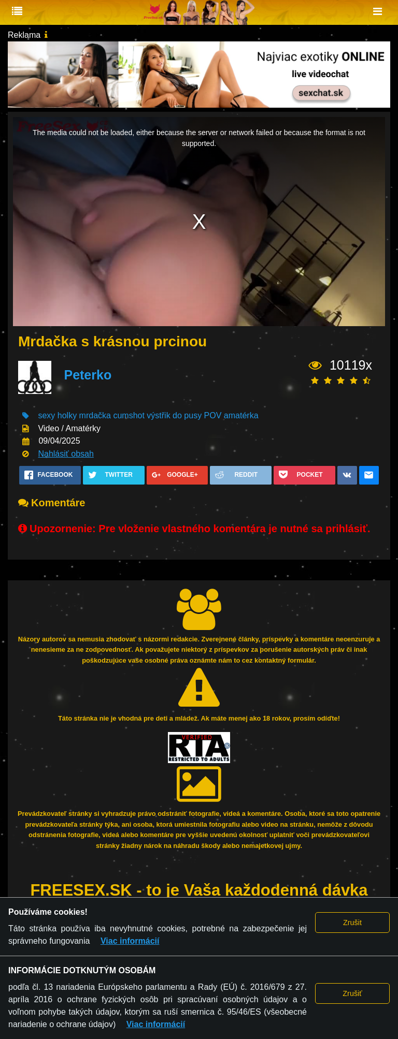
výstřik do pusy (174, 415)
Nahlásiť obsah (65, 453)
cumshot (128, 415)
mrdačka (95, 415)
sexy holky (57, 415)
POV (213, 415)
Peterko (87, 375)
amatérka (241, 415)
